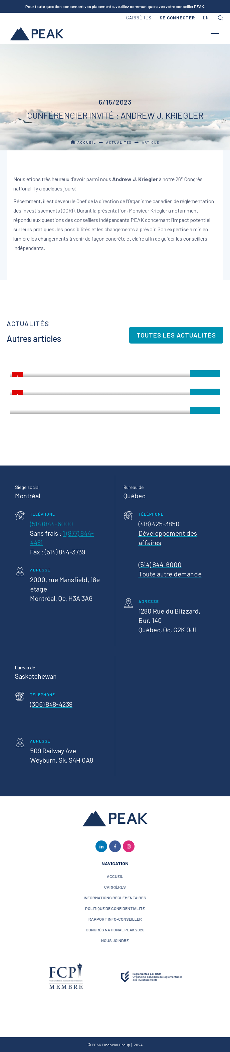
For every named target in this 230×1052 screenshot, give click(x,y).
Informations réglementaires (115, 897)
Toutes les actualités (176, 335)
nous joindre (115, 940)
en (206, 17)
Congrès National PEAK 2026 (115, 929)
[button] (177, 18)
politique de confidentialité (115, 908)
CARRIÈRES (115, 887)
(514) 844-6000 (51, 524)
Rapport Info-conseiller (115, 919)
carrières (139, 17)
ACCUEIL (115, 876)
